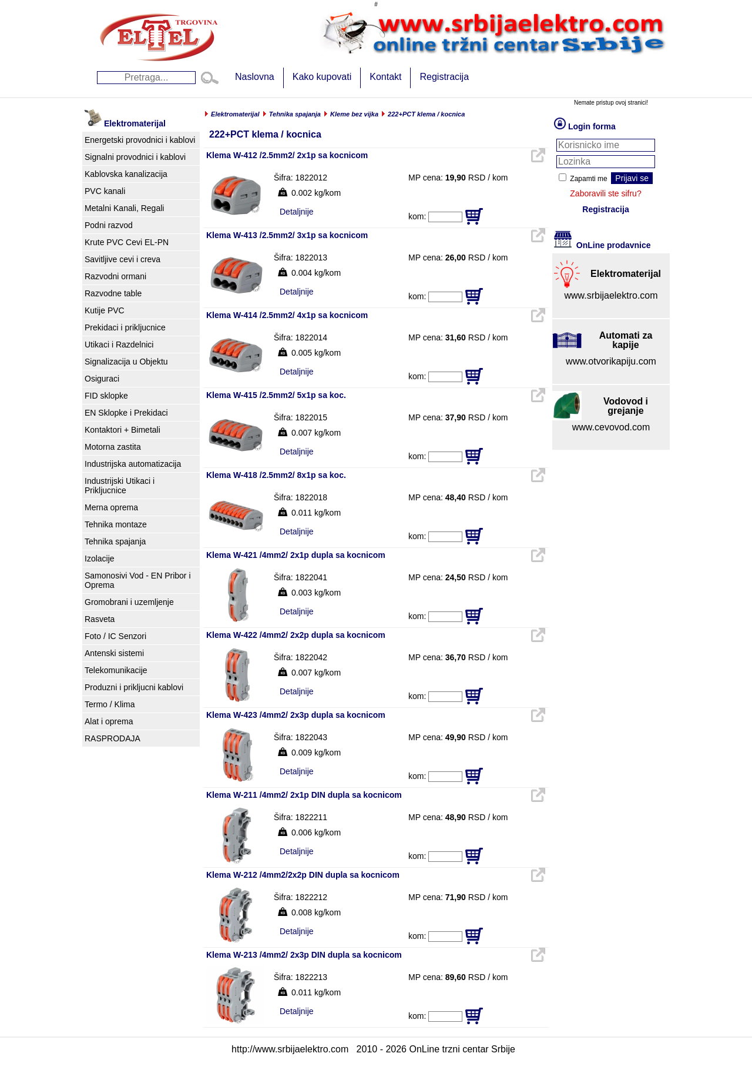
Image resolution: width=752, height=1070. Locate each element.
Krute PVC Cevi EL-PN (127, 242)
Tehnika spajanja (115, 541)
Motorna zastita (113, 447)
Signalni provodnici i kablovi (135, 157)
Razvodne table (113, 293)
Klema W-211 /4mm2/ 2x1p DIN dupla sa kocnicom (304, 795)
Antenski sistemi (114, 653)
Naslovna (254, 77)
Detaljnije (297, 211)
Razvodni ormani (115, 276)
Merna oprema (111, 507)
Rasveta (100, 619)
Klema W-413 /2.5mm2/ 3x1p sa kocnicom (287, 235)
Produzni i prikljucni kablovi (134, 687)
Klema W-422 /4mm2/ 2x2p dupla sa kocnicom (295, 635)
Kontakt (385, 77)
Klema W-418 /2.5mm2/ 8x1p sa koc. (276, 475)
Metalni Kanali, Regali (124, 208)
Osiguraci (102, 378)
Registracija (444, 77)
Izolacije (100, 558)
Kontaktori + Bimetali (122, 429)
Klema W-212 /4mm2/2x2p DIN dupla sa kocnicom (303, 875)
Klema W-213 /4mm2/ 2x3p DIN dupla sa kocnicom (304, 954)
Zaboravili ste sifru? (605, 193)
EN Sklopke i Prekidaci (126, 412)
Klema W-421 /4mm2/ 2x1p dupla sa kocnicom (295, 555)
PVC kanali (105, 191)
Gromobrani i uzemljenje (129, 602)
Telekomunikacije (116, 670)
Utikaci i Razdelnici (119, 344)
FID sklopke (106, 395)
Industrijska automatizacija (133, 464)
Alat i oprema (109, 721)
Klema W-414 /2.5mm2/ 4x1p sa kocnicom (287, 315)
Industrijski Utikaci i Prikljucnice (120, 485)
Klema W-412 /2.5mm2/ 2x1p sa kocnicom (287, 155)
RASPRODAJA (112, 738)
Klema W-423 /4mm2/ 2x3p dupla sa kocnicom (295, 715)
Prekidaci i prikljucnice (125, 327)
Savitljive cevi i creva (122, 259)
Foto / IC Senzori (115, 636)
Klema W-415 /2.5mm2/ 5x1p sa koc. (276, 395)
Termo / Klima (110, 704)
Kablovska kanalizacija (126, 174)
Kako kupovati (322, 77)
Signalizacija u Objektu (126, 361)
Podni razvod (109, 225)
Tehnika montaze (116, 524)
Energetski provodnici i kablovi (140, 140)
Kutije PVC (105, 310)
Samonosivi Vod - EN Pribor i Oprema (138, 580)
